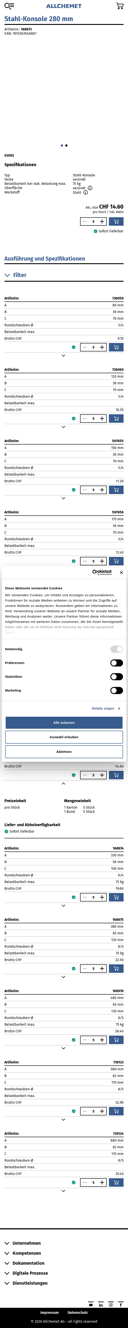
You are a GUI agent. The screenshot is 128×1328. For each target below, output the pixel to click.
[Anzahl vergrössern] (103, 221)
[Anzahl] (93, 221)
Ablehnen (64, 752)
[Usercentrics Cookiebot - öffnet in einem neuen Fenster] (92, 572)
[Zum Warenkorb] (120, 6)
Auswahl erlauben (64, 737)
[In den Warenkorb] (116, 221)
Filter (15, 275)
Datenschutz (78, 1312)
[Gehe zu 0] (62, 145)
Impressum (49, 1312)
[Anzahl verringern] (84, 221)
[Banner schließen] (121, 572)
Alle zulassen (64, 722)
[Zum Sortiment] (9, 6)
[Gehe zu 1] (66, 145)
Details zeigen (103, 708)
